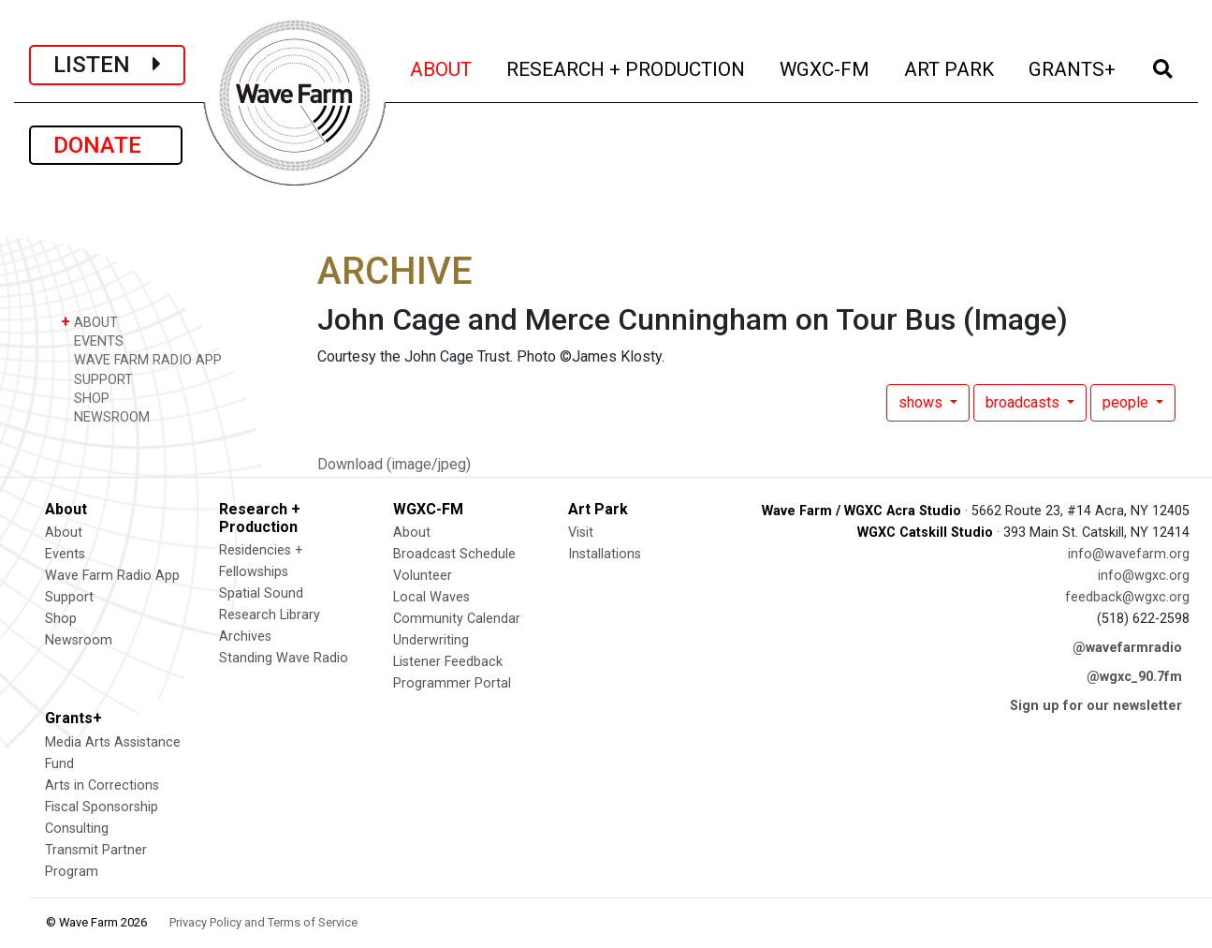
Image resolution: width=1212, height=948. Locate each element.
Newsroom (78, 640)
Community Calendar (456, 619)
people (1127, 402)
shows (922, 402)
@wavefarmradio (1127, 648)
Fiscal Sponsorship (101, 807)
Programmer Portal (452, 683)
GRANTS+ (1073, 67)
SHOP (85, 398)
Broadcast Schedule (454, 554)
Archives (245, 636)
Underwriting (431, 640)
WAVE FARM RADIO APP (141, 359)
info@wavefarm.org (1129, 554)
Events (65, 554)
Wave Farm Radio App (112, 576)
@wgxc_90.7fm (1134, 677)
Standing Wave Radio (283, 658)
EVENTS (92, 340)
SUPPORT (97, 379)
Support (69, 597)
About (63, 533)
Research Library (269, 615)
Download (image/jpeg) (394, 464)
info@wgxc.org (1144, 576)
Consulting (77, 829)
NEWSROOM (105, 416)
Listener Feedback (448, 662)
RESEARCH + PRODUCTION (627, 67)
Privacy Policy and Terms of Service (263, 922)
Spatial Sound (261, 593)
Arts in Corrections (102, 785)
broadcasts (1024, 402)
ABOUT (442, 67)
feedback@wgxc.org (1127, 597)
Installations (604, 554)
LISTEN (107, 65)
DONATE (105, 145)
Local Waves (431, 597)
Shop (61, 619)
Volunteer (422, 576)
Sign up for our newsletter (1096, 706)
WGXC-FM (826, 67)
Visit (580, 533)
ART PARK (950, 67)
